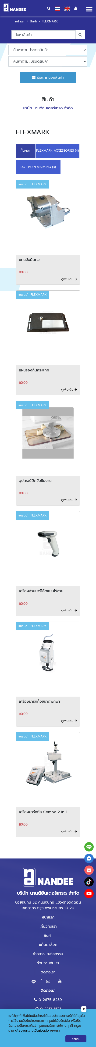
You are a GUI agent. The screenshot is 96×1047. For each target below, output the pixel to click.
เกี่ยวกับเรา (48, 926)
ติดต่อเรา (48, 972)
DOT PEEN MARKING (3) (38, 166)
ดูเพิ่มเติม (69, 279)
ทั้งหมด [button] (25, 150)
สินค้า (33, 21)
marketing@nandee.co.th (50, 1018)
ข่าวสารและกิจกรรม (48, 954)
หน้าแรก (20, 21)
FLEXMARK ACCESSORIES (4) (57, 150)
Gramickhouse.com (66, 1031)
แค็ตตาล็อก (48, 944)
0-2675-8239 (50, 1000)
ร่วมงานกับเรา (48, 963)
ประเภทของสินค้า (48, 77)
